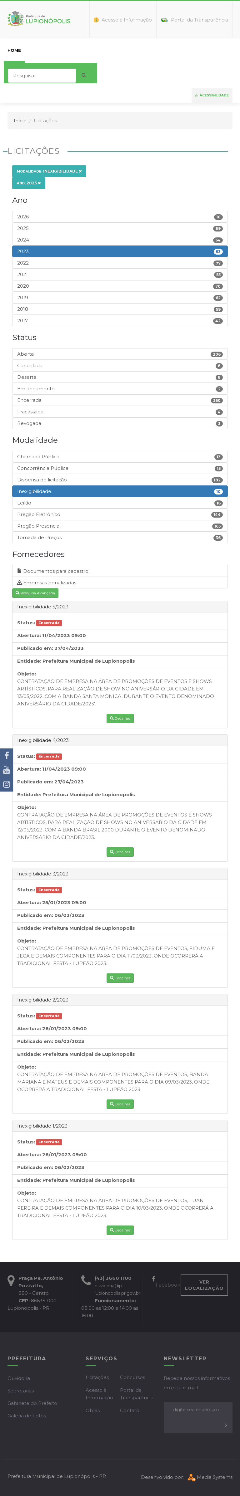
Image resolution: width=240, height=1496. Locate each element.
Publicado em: (35, 648)
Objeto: (26, 673)
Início (20, 121)
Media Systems (209, 1477)
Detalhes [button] (120, 718)
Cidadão (77, 50)
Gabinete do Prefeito (32, 1403)
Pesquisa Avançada (35, 593)
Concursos (132, 1377)
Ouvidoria (19, 1378)
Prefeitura (44, 50)
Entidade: (29, 661)
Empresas (109, 50)
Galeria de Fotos (27, 1416)
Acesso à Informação (99, 1394)
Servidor (141, 50)
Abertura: (29, 635)
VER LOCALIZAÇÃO (204, 1285)
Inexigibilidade (49, 171)
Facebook (166, 1282)
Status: (26, 622)
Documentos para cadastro (52, 571)
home (14, 50)
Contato (173, 50)
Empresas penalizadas (46, 583)
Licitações (97, 1377)
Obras (93, 1410)
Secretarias (21, 1391)
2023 (29, 183)
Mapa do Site (210, 50)
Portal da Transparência (136, 1394)
